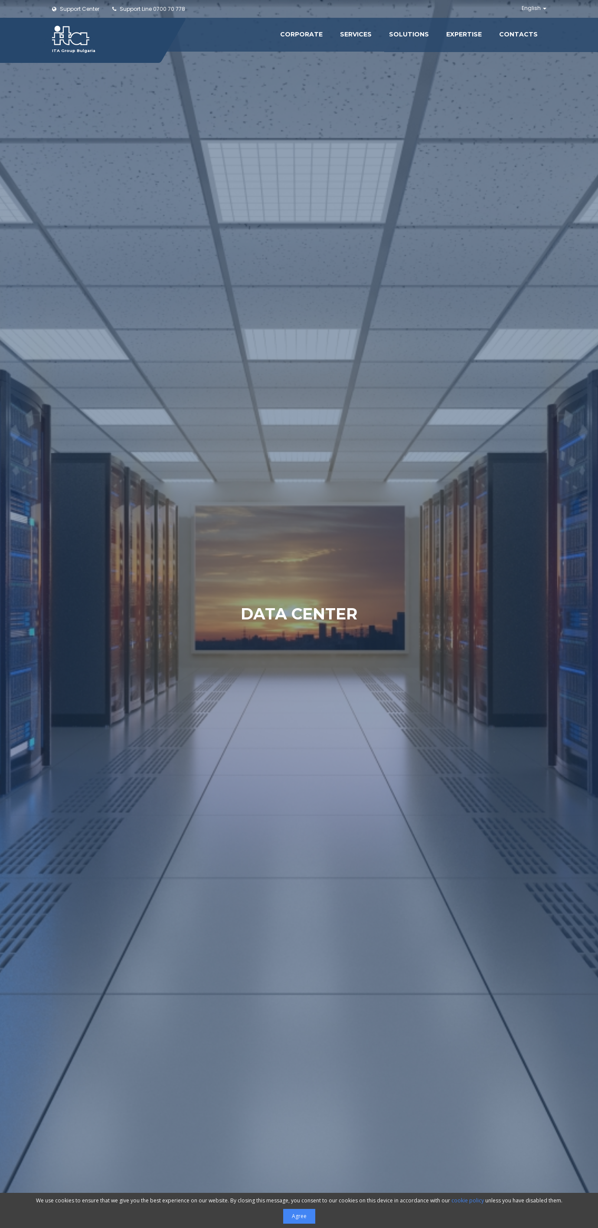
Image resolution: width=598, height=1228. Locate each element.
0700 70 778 (148, 9)
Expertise (464, 34)
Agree (299, 1216)
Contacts (518, 34)
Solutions (409, 34)
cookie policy (467, 1200)
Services (356, 34)
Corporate (301, 34)
